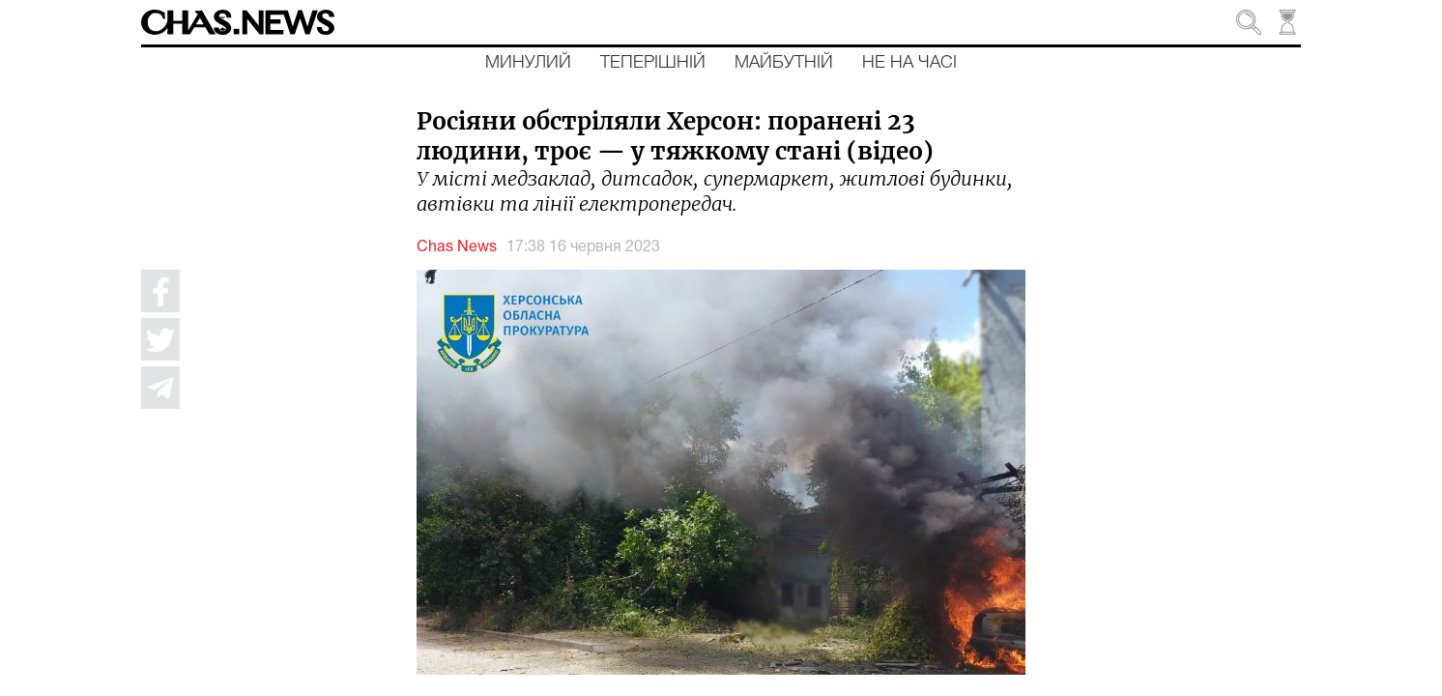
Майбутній (784, 63)
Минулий (528, 63)
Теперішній (653, 63)
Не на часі (909, 63)
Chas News (457, 247)
